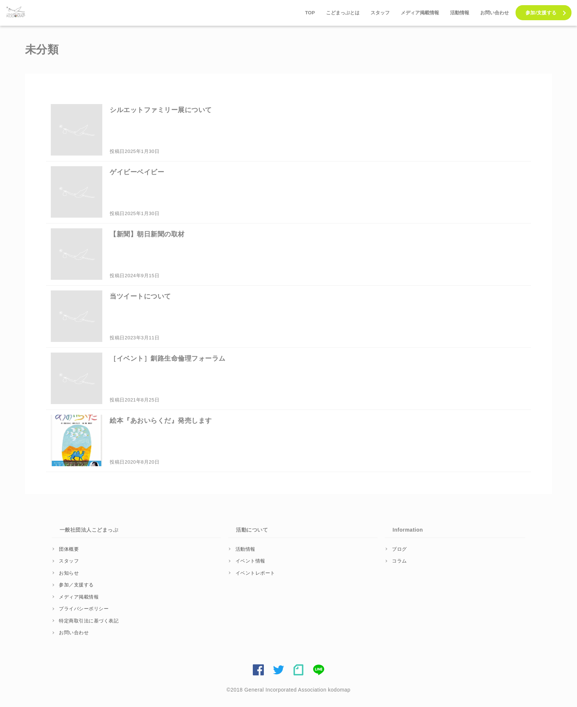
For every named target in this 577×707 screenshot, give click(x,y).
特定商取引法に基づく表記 (88, 621)
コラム (399, 561)
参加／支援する (76, 585)
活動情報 (459, 12)
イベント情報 (250, 561)
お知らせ (69, 573)
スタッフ (380, 12)
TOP (310, 12)
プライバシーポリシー (84, 608)
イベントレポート (255, 573)
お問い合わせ (494, 12)
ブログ (399, 549)
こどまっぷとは (343, 12)
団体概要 (69, 549)
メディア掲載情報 (420, 12)
